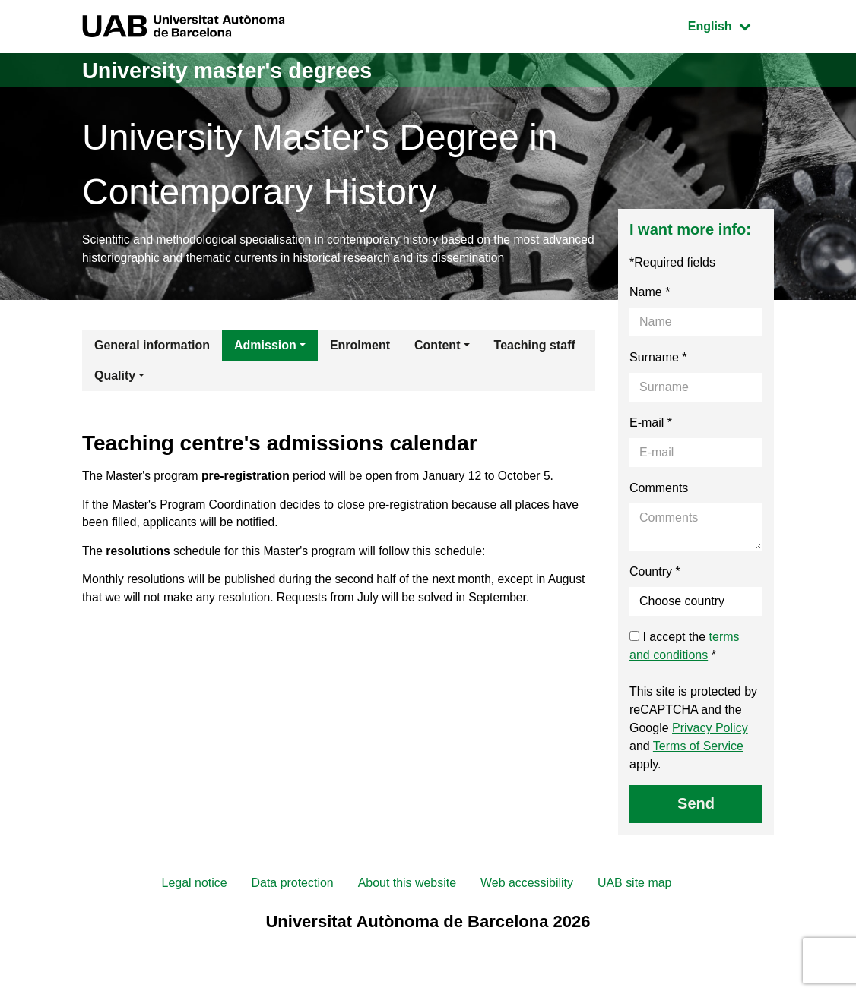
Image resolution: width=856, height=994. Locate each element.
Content (437, 346)
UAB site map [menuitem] (635, 885)
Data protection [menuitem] (292, 885)
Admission (265, 346)
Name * (649, 293)
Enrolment (360, 346)
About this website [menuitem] (406, 885)
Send (696, 805)
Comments (658, 489)
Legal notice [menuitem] (194, 885)
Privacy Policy (710, 729)
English (730, 25)
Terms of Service (698, 747)
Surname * (658, 358)
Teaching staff (534, 346)
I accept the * (684, 647)
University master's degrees (233, 70)
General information (152, 346)
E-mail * (650, 424)
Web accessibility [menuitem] (526, 885)
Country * (654, 572)
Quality (114, 377)
